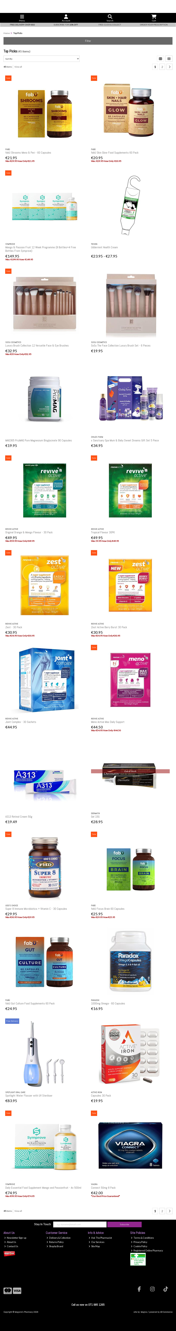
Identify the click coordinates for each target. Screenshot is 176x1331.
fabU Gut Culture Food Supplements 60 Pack (30, 1003)
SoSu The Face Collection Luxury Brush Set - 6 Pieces (121, 345)
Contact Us (11, 1246)
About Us (10, 1242)
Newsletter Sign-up (15, 1237)
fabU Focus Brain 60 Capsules (107, 909)
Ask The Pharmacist (100, 1237)
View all (18, 66)
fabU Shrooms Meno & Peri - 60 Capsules (28, 153)
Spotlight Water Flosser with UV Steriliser (28, 1095)
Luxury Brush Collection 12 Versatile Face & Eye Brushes (37, 345)
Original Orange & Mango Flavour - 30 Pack (29, 532)
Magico (144, 1312)
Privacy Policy (139, 1242)
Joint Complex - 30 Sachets (20, 722)
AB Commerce (166, 1312)
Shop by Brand (55, 1246)
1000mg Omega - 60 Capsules (108, 1003)
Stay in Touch (42, 1224)
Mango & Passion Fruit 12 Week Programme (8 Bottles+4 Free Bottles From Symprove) (40, 249)
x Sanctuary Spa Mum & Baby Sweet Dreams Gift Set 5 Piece (125, 440)
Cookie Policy (139, 1246)
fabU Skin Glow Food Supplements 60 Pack (115, 153)
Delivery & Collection (59, 1237)
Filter (88, 41)
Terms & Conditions (142, 1237)
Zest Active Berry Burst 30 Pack (109, 627)
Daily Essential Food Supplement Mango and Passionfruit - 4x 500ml (43, 1188)
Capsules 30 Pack (101, 1095)
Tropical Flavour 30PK (103, 532)
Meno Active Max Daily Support (107, 722)
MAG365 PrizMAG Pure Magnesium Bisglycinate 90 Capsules (38, 440)
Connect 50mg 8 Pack (103, 1188)
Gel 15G (95, 817)
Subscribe (124, 1224)
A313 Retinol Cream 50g (18, 817)
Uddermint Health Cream (104, 247)
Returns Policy (55, 1242)
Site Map (94, 1246)
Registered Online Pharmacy (147, 1250)
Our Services (96, 1242)
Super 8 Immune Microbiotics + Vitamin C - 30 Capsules (36, 909)
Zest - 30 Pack (13, 627)
